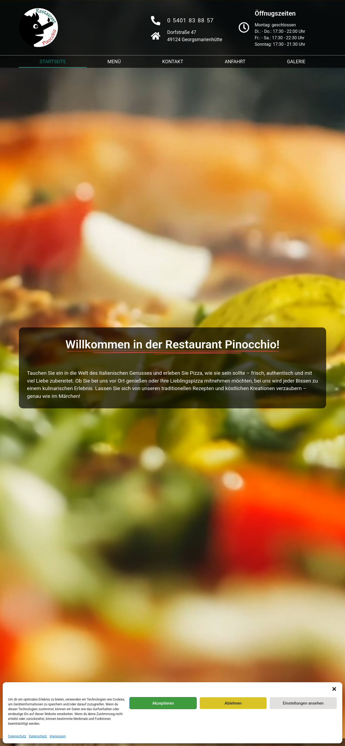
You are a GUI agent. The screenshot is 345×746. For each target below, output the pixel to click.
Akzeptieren (163, 703)
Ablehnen (233, 703)
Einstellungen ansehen (303, 703)
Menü (114, 61)
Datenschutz (17, 736)
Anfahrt (235, 61)
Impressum (58, 736)
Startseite (53, 61)
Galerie (296, 61)
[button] (334, 689)
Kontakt (172, 61)
